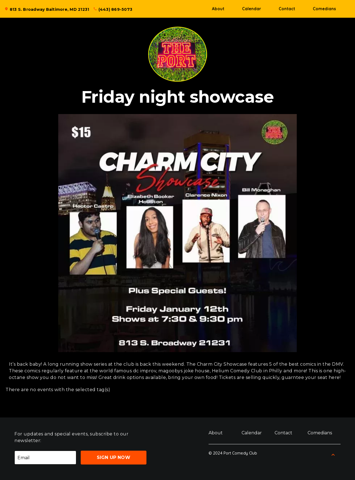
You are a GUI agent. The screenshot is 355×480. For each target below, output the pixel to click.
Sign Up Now (113, 457)
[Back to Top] (333, 455)
